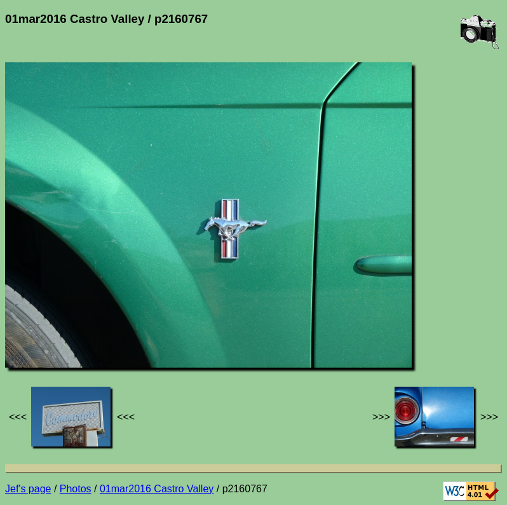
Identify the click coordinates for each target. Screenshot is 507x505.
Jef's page (28, 488)
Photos (75, 488)
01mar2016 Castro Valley (156, 488)
